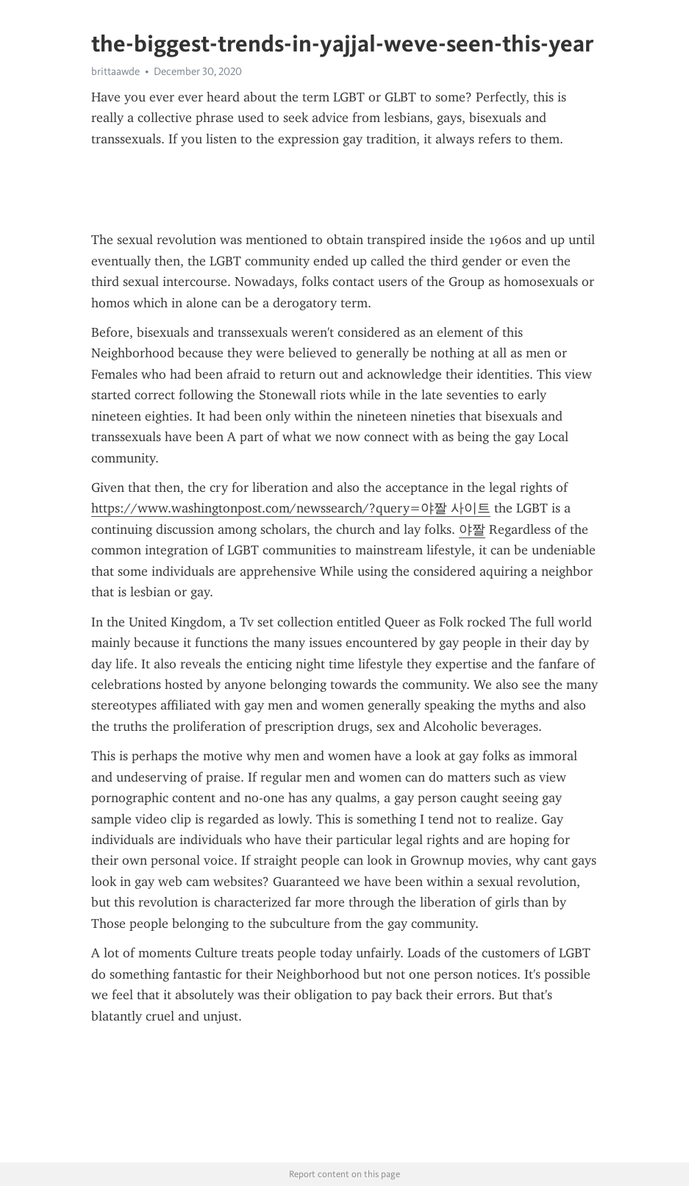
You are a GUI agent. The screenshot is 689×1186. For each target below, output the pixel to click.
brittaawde (115, 71)
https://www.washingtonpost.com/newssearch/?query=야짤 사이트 (290, 508)
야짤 (472, 529)
